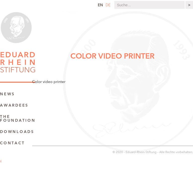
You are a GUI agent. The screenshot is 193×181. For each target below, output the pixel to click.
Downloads (17, 132)
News (7, 94)
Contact (12, 143)
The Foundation (18, 119)
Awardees (14, 106)
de (108, 5)
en (100, 5)
